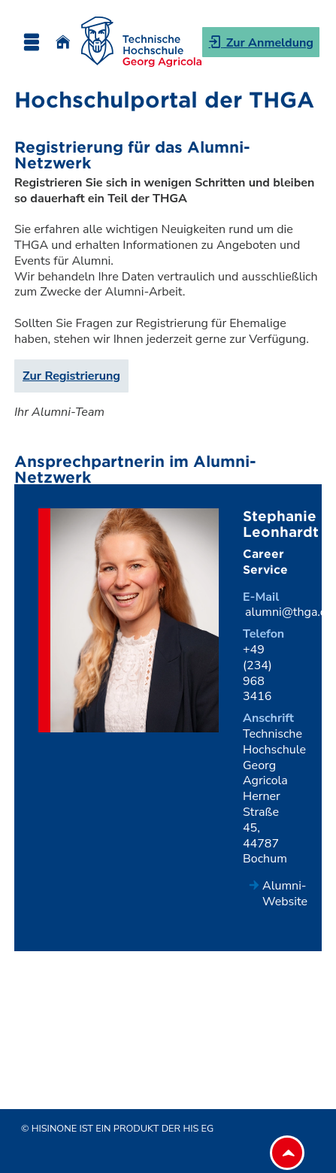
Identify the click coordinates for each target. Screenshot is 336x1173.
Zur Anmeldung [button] (267, 43)
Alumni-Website (284, 893)
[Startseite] (62, 41)
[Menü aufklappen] (31, 41)
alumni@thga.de (289, 612)
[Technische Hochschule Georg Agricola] (141, 42)
